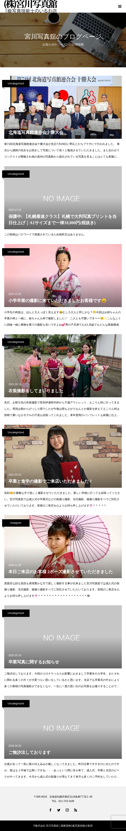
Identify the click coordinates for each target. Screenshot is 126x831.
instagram (16, 522)
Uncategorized (16, 83)
